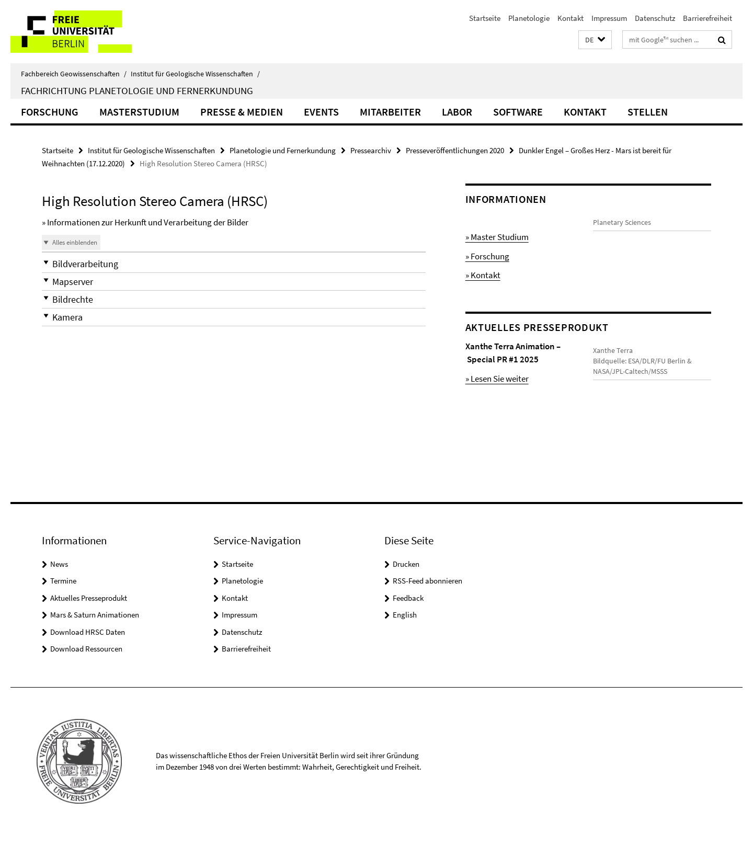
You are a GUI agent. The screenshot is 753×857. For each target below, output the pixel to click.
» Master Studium (497, 237)
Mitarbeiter (390, 111)
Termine (63, 603)
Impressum (609, 18)
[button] (595, 40)
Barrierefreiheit (707, 18)
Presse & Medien (241, 111)
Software (518, 111)
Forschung (49, 111)
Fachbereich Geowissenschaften (74, 73)
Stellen (648, 111)
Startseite (484, 18)
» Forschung (487, 256)
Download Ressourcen (86, 671)
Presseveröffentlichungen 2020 (455, 150)
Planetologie (529, 18)
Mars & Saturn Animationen (94, 637)
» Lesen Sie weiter (497, 378)
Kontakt (570, 18)
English (405, 637)
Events (321, 111)
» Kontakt (482, 275)
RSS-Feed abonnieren (427, 603)
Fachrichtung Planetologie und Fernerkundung (137, 90)
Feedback (408, 619)
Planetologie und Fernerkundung (283, 150)
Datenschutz (655, 18)
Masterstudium (139, 111)
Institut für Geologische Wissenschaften (195, 73)
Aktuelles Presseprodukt (88, 619)
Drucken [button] (406, 585)
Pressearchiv (370, 150)
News (59, 585)
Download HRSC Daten (87, 653)
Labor (457, 111)
